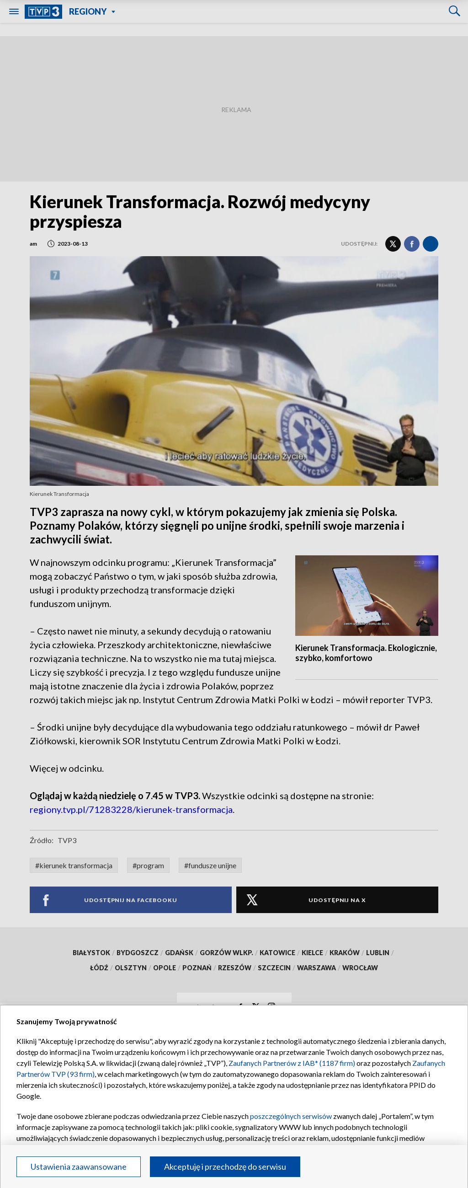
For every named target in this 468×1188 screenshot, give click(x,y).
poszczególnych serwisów (291, 1116)
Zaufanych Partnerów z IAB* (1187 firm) (292, 1063)
